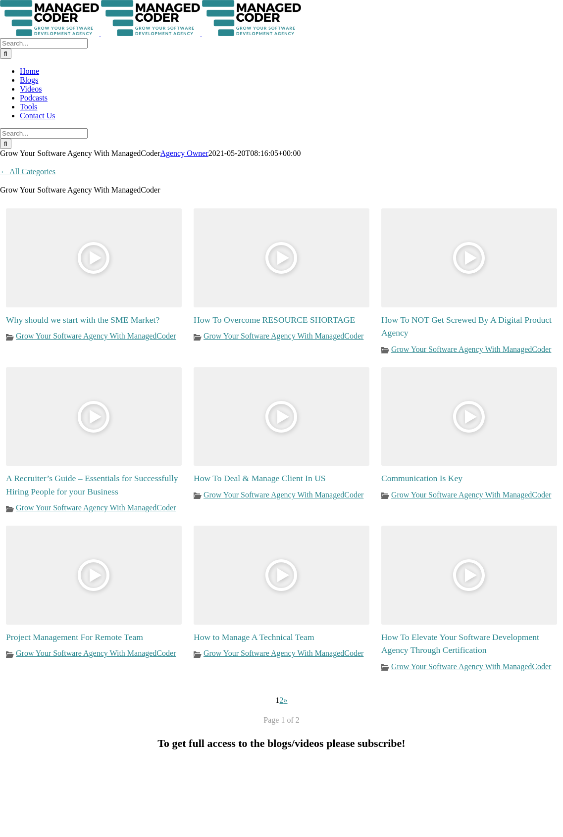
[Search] (5, 54)
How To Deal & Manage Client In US (260, 478)
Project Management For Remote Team (74, 637)
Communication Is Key (421, 478)
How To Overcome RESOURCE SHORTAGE (274, 320)
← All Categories (27, 171)
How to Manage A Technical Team (254, 637)
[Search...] (44, 43)
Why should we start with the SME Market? (82, 320)
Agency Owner (184, 153)
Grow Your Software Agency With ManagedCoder (96, 336)
